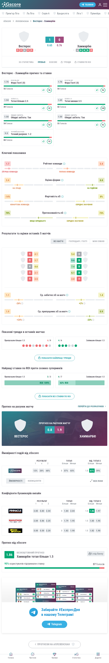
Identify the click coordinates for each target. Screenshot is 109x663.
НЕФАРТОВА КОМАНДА (19, 205)
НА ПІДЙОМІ (92, 189)
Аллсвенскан (22, 21)
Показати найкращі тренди (54, 358)
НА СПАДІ (17, 189)
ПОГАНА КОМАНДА (67, 172)
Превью (38, 62)
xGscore (7, 21)
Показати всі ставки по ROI (54, 397)
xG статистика (21, 62)
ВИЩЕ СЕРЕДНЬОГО (38, 222)
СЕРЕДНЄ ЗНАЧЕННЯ (84, 205)
